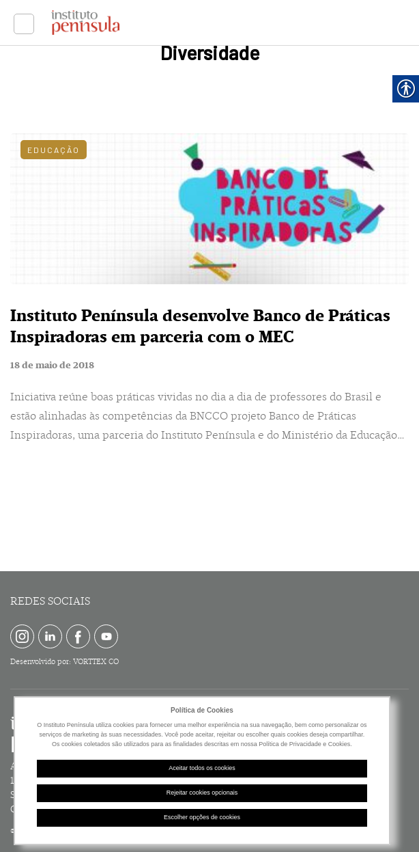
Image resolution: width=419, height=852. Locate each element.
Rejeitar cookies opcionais (202, 792)
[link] (24, 24)
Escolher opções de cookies (202, 817)
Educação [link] (53, 149)
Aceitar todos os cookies (202, 768)
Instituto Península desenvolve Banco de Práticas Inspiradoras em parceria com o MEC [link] (200, 326)
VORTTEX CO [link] (96, 661)
